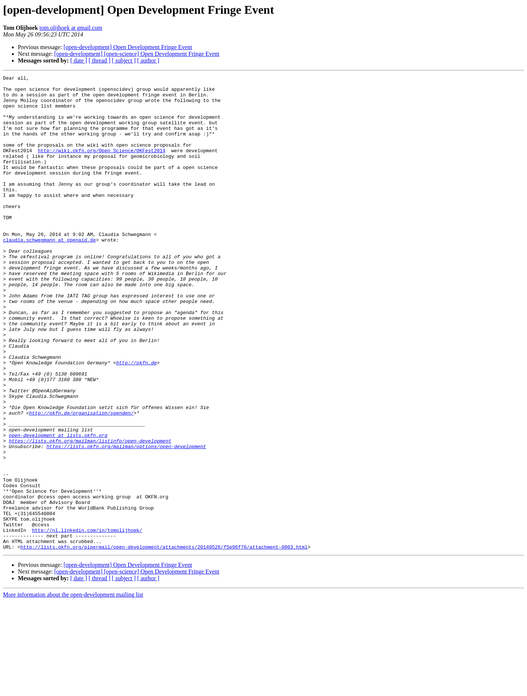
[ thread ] (99, 60)
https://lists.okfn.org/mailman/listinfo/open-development (90, 514)
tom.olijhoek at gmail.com (70, 28)
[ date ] (78, 60)
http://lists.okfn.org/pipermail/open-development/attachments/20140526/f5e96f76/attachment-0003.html (164, 641)
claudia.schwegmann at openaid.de (49, 273)
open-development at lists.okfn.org (58, 507)
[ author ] (148, 60)
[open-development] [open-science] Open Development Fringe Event (136, 54)
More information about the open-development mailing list (73, 689)
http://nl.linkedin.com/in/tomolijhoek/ (87, 621)
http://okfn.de (136, 420)
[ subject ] (124, 60)
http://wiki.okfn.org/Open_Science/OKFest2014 (102, 166)
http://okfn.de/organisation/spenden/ (81, 481)
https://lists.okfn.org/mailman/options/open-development (126, 521)
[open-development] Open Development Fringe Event (128, 47)
